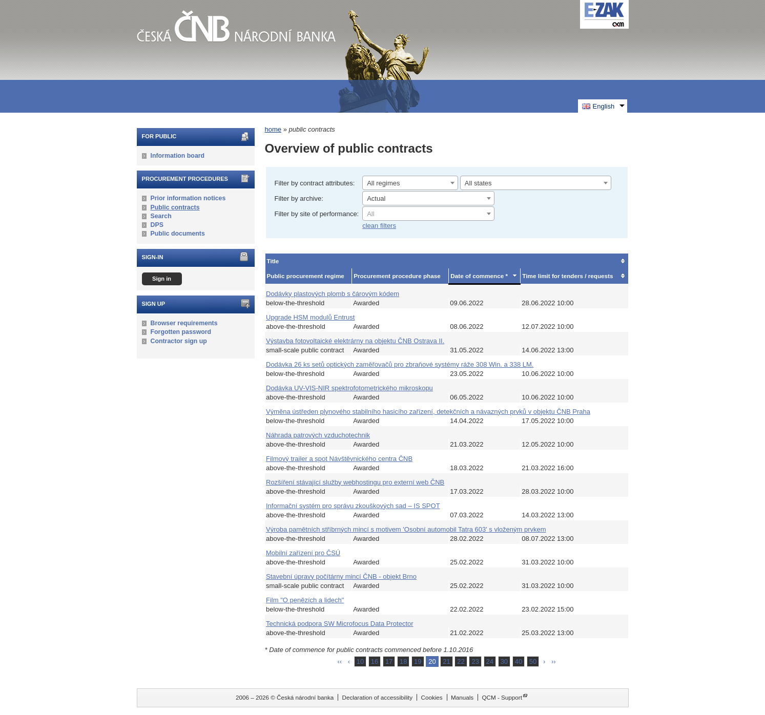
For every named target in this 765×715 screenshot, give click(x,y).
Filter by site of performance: (317, 214)
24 (489, 661)
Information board (178, 155)
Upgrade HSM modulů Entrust (310, 317)
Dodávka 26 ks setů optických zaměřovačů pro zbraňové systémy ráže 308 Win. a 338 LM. (399, 364)
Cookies (431, 697)
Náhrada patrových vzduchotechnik (318, 435)
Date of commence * (479, 275)
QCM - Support (502, 697)
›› (553, 661)
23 (475, 661)
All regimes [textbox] (383, 183)
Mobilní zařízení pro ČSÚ (303, 553)
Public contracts (175, 207)
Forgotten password (181, 331)
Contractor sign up (179, 341)
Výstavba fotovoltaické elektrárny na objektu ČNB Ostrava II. (355, 341)
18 (403, 661)
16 (374, 661)
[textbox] (428, 214)
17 (388, 661)
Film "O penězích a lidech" (305, 600)
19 (417, 661)
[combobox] (410, 183)
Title (273, 261)
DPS (157, 224)
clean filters (379, 225)
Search (161, 216)
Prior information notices (188, 198)
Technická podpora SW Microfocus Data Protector (339, 623)
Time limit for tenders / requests (567, 275)
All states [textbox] (478, 183)
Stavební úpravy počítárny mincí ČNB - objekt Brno (341, 576)
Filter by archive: (299, 198)
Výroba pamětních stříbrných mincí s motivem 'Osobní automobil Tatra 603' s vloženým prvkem (406, 529)
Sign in (161, 279)
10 (360, 661)
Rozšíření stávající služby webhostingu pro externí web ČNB (355, 482)
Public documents (178, 233)
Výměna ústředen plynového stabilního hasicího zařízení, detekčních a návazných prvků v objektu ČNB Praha (428, 411)
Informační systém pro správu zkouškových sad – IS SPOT (353, 506)
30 (504, 661)
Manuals (462, 697)
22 (460, 661)
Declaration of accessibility (377, 697)
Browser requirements (184, 323)
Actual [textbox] (376, 198)
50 (532, 661)
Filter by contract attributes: (315, 183)
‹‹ (339, 661)
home (273, 129)
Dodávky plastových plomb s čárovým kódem (332, 294)
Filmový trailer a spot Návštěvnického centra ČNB (339, 458)
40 (518, 661)
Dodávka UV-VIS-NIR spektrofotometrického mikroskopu (349, 388)
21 (446, 661)
